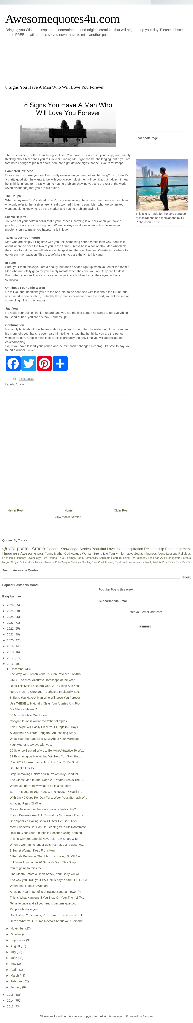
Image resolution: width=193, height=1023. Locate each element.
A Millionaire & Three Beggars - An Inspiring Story (43, 733)
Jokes (120, 549)
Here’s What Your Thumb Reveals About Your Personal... (48, 921)
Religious (184, 553)
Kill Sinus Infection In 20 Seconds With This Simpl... (44, 862)
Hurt (44, 557)
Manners (39, 562)
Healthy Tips (113, 562)
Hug (122, 562)
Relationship (154, 549)
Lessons (171, 553)
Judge (128, 562)
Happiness (10, 553)
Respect (52, 557)
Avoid (163, 557)
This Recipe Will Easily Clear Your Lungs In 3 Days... (45, 727)
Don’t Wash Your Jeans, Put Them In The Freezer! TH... (47, 915)
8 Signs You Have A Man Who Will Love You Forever (45, 697)
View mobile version (67, 517)
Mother (58, 553)
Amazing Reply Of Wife (25, 803)
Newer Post (15, 510)
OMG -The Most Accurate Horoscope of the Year (42, 680)
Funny (49, 553)
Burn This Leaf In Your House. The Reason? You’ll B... (46, 791)
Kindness (150, 553)
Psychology (34, 557)
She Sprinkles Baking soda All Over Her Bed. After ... (45, 821)
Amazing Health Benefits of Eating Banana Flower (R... (46, 891)
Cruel (95, 562)
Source (31, 350)
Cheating (86, 562)
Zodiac (138, 553)
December (18, 669)
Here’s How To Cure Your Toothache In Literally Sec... (45, 691)
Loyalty (149, 562)
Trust (61, 557)
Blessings (75, 562)
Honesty (21, 557)
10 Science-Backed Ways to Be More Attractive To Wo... (47, 750)
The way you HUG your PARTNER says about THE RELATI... (51, 880)
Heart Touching (120, 557)
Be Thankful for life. (23, 768)
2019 (10, 646)
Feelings (70, 557)
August (16, 946)
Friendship (8, 557)
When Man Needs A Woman (29, 885)
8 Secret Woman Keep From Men (32, 850)
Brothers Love (27, 562)
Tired (151, 557)
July (14, 952)
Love (111, 549)
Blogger (148, 1016)
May (14, 963)
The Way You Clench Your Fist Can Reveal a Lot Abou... (47, 674)
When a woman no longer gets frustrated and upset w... (47, 844)
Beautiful (99, 549)
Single (15, 562)
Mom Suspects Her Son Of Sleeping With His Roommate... (49, 827)
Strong (97, 553)
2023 (10, 622)
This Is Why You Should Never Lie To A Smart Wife (44, 838)
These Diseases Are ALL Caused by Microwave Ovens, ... (48, 815)
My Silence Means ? (23, 709)
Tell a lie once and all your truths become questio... (44, 903)
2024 (10, 616)
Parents (186, 557)
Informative (126, 553)
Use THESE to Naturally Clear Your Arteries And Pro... (46, 703)
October (16, 934)
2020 (10, 640)
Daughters (174, 557)
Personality (91, 557)
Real (133, 557)
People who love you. (24, 909)
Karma (136, 562)
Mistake (157, 562)
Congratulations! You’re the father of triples (38, 721)
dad (157, 557)
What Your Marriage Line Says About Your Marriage (44, 738)
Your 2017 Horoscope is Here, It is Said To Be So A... (45, 762)
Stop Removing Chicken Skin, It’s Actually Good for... (45, 774)
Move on (49, 562)
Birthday (142, 557)
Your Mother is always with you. (31, 744)
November (18, 928)
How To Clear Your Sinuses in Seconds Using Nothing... (47, 833)
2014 (10, 1000)
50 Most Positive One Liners (28, 715)
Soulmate (104, 557)
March (15, 975)
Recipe (172, 562)
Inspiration (134, 549)
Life (105, 553)
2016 (10, 663)
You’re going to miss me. (26, 868)
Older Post (121, 510)
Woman (87, 553)
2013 (10, 1006)
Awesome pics (32, 553)
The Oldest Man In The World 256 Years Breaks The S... (47, 780)
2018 (10, 652)
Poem (80, 557)
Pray (164, 562)
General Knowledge (62, 549)
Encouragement (178, 549)
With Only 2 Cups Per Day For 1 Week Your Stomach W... (48, 797)
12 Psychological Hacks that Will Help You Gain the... (45, 756)
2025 (10, 611)
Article (20, 384)
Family (113, 553)
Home (69, 510)
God (67, 553)
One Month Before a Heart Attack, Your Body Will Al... (45, 874)
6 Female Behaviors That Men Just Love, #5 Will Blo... (46, 856)
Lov (142, 562)
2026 (10, 605)
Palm (58, 562)
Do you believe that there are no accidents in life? (43, 809)
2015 (10, 994)
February (17, 981)
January (16, 987)
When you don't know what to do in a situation (40, 785)
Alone (161, 553)
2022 (10, 628)
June (14, 958)
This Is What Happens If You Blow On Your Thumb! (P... (47, 897)
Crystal (102, 562)
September (18, 940)
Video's (186, 562)
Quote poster (16, 548)
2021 (10, 634)
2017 (10, 658)
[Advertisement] (55, 60)
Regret (6, 562)
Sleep (64, 562)
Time (178, 562)
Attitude (76, 553)
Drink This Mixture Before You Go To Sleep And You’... (46, 685)
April (14, 969)
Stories (85, 549)
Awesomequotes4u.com (62, 18)
